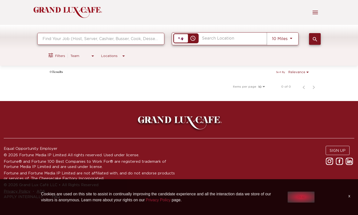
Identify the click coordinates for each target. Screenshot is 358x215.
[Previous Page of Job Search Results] (304, 87)
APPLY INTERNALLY (23, 197)
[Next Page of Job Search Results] (314, 87)
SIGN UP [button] (338, 150)
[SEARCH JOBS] (315, 39)
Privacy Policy (17, 191)
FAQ (56, 197)
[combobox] (101, 39)
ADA (41, 191)
